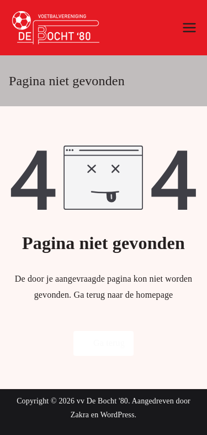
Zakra (80, 415)
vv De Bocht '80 (102, 401)
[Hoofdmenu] (189, 27)
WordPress (117, 415)
